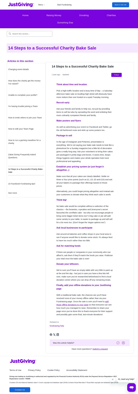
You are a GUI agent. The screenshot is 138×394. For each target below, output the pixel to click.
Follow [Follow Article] (116, 75)
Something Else (65, 22)
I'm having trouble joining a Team (23, 106)
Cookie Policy (53, 370)
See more (12, 193)
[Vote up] (118, 343)
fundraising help (57, 326)
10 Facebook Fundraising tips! (21, 184)
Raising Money (53, 15)
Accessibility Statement (76, 370)
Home (25, 15)
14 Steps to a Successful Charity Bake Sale (25, 170)
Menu (41, 5)
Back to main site (120, 5)
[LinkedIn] (57, 334)
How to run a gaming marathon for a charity (24, 141)
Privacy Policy (34, 370)
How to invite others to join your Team (25, 117)
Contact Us (20, 390)
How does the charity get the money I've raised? (24, 82)
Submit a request (100, 349)
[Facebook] (51, 334)
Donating (84, 15)
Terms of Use (15, 370)
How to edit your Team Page (21, 129)
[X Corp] (54, 334)
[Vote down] (124, 343)
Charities (111, 15)
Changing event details (18, 69)
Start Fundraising (64, 5)
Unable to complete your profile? (22, 95)
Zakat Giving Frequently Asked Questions (22, 156)
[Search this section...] (29, 34)
